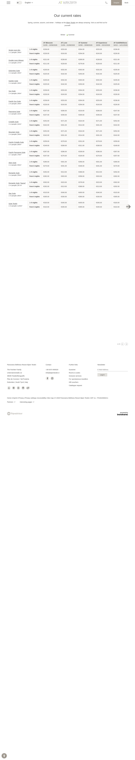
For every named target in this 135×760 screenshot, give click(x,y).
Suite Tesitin (13, 204)
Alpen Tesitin (70, 23)
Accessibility (42, 391)
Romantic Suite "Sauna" (17, 183)
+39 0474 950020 (52, 363)
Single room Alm (14, 50)
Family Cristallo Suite (16, 142)
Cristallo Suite (14, 122)
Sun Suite (12, 91)
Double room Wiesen (16, 60)
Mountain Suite (14, 132)
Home (9, 391)
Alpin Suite (12, 163)
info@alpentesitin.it (52, 366)
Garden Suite (13, 81)
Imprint (15, 391)
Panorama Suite (14, 111)
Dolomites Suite (14, 71)
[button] (4, 755)
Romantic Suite (14, 173)
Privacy (21, 391)
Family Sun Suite (15, 101)
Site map (50, 391)
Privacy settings (31, 391)
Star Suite (12, 193)
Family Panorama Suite (17, 152)
